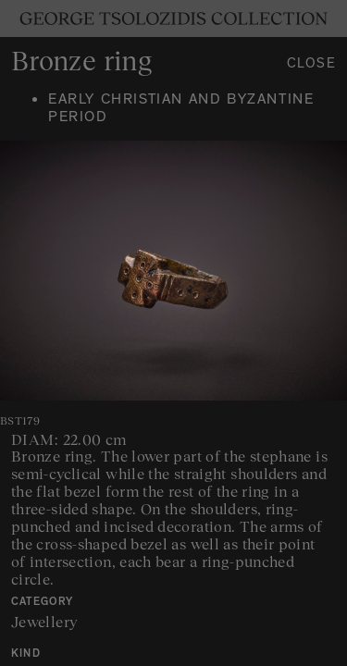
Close (312, 65)
